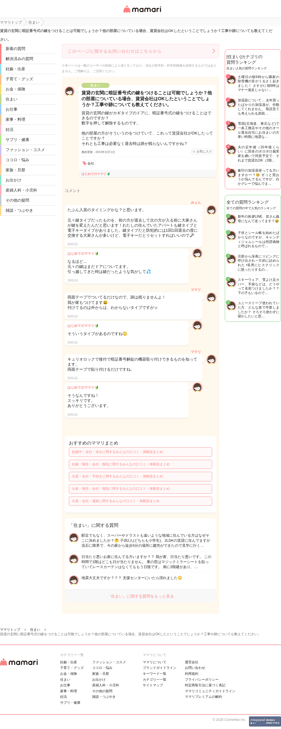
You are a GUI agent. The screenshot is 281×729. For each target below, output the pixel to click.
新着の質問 (15, 48)
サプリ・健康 (17, 139)
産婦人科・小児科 (21, 190)
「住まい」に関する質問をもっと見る (140, 596)
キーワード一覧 (154, 674)
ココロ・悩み (17, 160)
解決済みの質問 (19, 58)
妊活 (9, 129)
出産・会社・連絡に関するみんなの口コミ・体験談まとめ (116, 501)
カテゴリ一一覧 (154, 680)
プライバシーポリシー (202, 680)
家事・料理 (15, 119)
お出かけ (13, 180)
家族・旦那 (15, 170)
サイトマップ (153, 685)
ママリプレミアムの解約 (203, 697)
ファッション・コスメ (25, 149)
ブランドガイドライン (159, 668)
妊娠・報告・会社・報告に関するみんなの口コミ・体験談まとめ (121, 464)
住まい (11, 99)
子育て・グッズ (19, 79)
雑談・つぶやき (19, 210)
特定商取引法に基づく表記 (205, 685)
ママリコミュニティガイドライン (210, 691)
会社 (90, 163)
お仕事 (11, 109)
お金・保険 (15, 89)
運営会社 (191, 662)
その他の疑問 (17, 200)
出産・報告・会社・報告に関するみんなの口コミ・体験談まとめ (121, 489)
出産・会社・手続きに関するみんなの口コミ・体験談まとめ (117, 476)
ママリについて (154, 662)
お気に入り (204, 151)
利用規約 (191, 674)
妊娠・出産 (15, 69)
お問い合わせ (195, 668)
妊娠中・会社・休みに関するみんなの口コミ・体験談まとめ (117, 452)
